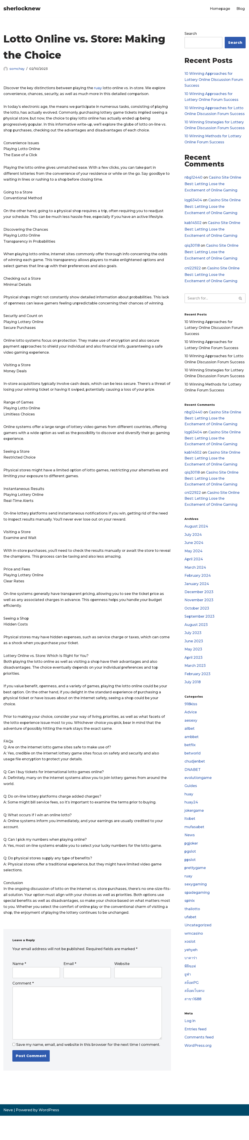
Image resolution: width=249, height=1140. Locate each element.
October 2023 (197, 618)
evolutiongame (198, 791)
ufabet (190, 933)
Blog (240, 9)
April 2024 (193, 568)
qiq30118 (192, 248)
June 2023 (193, 651)
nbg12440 (193, 179)
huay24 (191, 816)
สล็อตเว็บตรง (194, 1008)
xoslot (190, 958)
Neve (8, 1134)
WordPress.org (198, 1063)
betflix (190, 757)
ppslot (190, 874)
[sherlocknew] (21, 8)
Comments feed (199, 1055)
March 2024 (195, 576)
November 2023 (199, 610)
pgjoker (191, 857)
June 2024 (193, 551)
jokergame (194, 824)
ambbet (191, 749)
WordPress (49, 1134)
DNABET (192, 782)
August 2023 (196, 635)
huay (188, 807)
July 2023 (193, 643)
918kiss (191, 715)
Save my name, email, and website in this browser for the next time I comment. (88, 1069)
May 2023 (193, 660)
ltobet (190, 832)
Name (19, 986)
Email (69, 986)
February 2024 (197, 585)
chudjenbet (194, 774)
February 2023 (197, 685)
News (189, 849)
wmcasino (193, 949)
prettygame (195, 883)
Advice (190, 724)
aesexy (190, 732)
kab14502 (193, 225)
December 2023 (199, 601)
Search (190, 34)
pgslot (190, 866)
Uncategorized (198, 941)
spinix (189, 916)
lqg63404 (193, 202)
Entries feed (195, 1047)
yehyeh (190, 966)
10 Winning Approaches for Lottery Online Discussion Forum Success (214, 80)
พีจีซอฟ (190, 983)
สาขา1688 (193, 1016)
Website (122, 986)
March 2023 (195, 676)
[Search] (210, 301)
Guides (190, 799)
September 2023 (199, 626)
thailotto (192, 924)
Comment (23, 1006)
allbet (189, 741)
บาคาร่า (190, 974)
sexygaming (195, 899)
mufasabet (194, 841)
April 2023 (193, 668)
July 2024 (193, 543)
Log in (190, 1038)
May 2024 (193, 559)
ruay (99, 88)
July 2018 (192, 693)
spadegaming (197, 908)
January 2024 (196, 593)
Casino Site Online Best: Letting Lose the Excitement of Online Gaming (213, 186)
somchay (17, 69)
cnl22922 (192, 271)
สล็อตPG (191, 1000)
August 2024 (196, 534)
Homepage (219, 9)
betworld (192, 765)
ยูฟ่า (187, 991)
